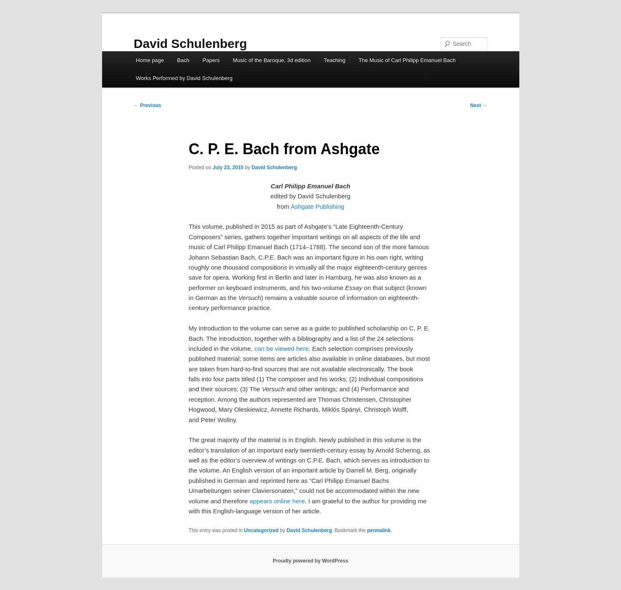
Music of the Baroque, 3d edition (271, 60)
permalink (379, 530)
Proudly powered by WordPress (310, 561)
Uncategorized (261, 530)
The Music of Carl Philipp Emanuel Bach (407, 60)
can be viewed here (281, 348)
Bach (183, 60)
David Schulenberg (190, 43)
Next (478, 105)
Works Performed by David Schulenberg (184, 78)
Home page (150, 60)
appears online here (277, 501)
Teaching (334, 60)
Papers (211, 60)
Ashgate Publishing (317, 206)
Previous (147, 105)
